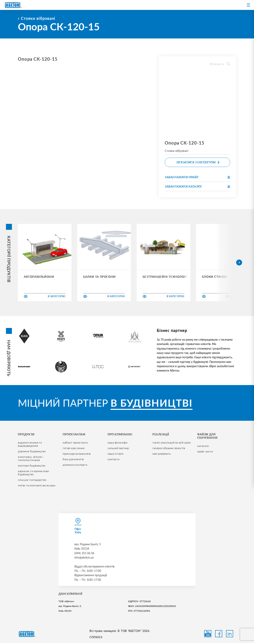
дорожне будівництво (32, 451)
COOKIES (95, 637)
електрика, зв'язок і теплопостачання (31, 458)
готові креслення (74, 448)
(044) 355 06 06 (84, 553)
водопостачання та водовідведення (30, 444)
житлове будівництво (31, 465)
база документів (73, 459)
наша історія (115, 453)
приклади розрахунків (77, 453)
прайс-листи (205, 451)
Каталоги (203, 446)
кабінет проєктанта (75, 442)
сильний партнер (118, 448)
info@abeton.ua (84, 557)
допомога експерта (75, 464)
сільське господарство (32, 479)
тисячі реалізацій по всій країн (171, 442)
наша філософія (117, 442)
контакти (113, 459)
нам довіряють (161, 453)
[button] (239, 262)
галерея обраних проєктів (168, 448)
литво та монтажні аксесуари (36, 485)
